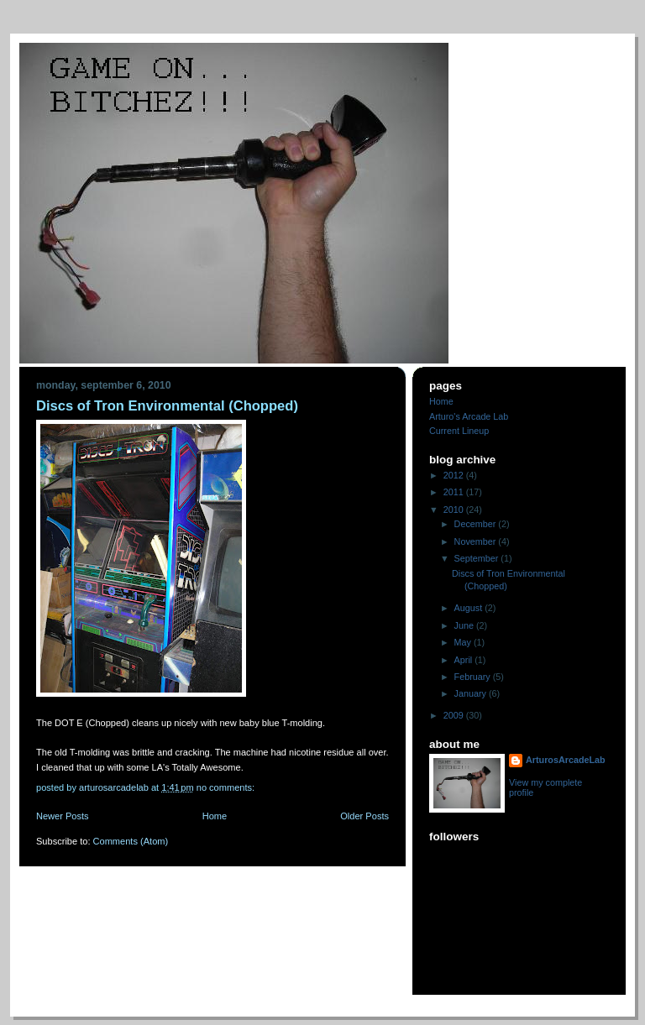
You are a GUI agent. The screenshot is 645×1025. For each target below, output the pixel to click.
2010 (454, 510)
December (476, 524)
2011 (454, 492)
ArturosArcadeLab (566, 760)
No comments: (227, 787)
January (471, 693)
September (477, 558)
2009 (454, 715)
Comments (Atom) (131, 841)
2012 (454, 475)
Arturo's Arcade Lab (468, 416)
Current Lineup (459, 431)
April (464, 660)
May (464, 642)
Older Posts (364, 816)
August (469, 608)
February (473, 677)
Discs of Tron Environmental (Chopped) (167, 406)
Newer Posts (62, 816)
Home (214, 816)
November (476, 541)
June (465, 625)
